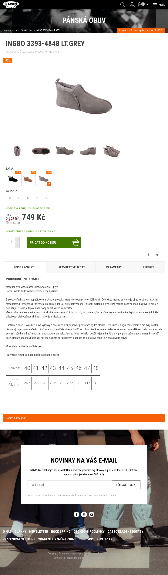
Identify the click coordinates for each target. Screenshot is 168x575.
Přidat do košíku (54, 242)
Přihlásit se (126, 485)
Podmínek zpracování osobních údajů (95, 495)
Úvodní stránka (10, 30)
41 (9, 198)
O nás (7, 531)
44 (37, 198)
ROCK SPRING (61, 531)
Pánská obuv (26, 30)
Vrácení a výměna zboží (57, 539)
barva (10, 168)
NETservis (67, 558)
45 (46, 198)
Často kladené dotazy (125, 531)
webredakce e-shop (103, 558)
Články (20, 531)
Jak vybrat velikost (19, 539)
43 (28, 198)
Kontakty (104, 539)
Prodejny (86, 539)
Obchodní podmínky (89, 531)
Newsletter (38, 531)
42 (19, 198)
